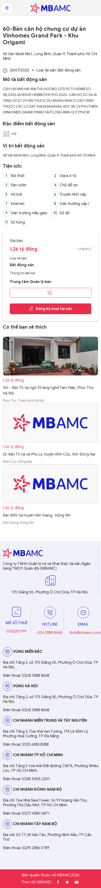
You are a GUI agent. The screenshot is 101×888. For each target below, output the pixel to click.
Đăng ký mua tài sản (50, 308)
